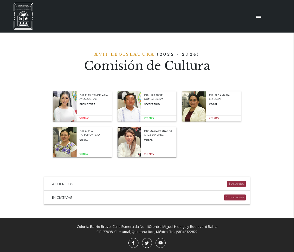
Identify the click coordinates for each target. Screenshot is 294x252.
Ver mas (84, 118)
